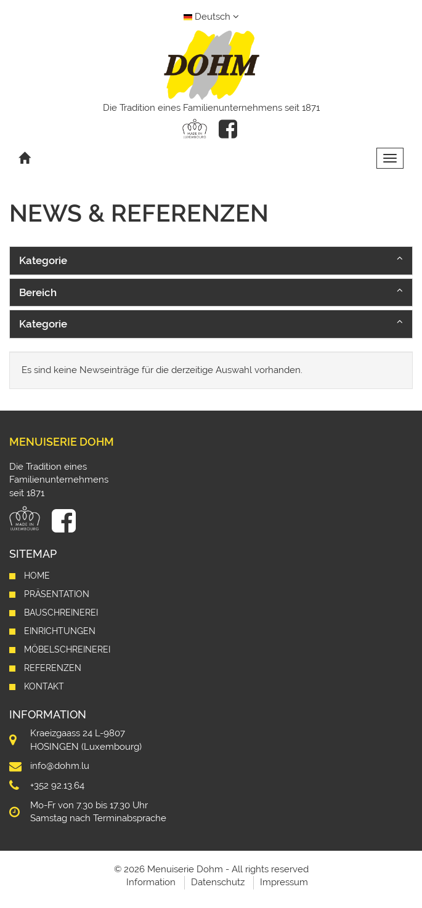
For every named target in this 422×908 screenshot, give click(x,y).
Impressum (284, 882)
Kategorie (43, 260)
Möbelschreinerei (67, 649)
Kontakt (44, 686)
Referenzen (52, 668)
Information (151, 882)
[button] (211, 260)
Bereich (38, 292)
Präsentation (56, 594)
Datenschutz (218, 882)
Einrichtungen (59, 631)
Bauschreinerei (61, 612)
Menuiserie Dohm (61, 441)
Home (37, 576)
